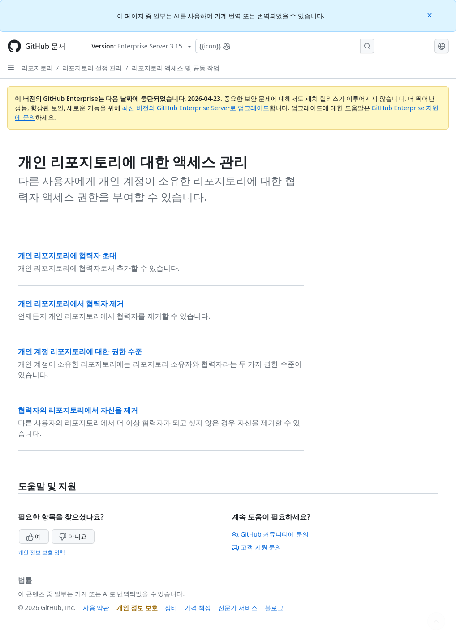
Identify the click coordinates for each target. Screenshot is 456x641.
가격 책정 (198, 607)
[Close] (430, 14)
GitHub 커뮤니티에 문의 (270, 534)
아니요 (73, 536)
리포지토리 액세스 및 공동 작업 (176, 68)
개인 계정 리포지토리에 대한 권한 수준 (80, 351)
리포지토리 (37, 68)
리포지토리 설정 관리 (92, 68)
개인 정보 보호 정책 (41, 552)
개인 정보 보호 (136, 607)
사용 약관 (96, 607)
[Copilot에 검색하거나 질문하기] (284, 46)
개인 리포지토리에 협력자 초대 (67, 255)
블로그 (274, 607)
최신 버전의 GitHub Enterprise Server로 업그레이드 (195, 108)
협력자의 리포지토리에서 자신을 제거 (78, 410)
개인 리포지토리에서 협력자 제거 (71, 303)
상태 (171, 607)
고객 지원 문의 (256, 547)
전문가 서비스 (238, 607)
